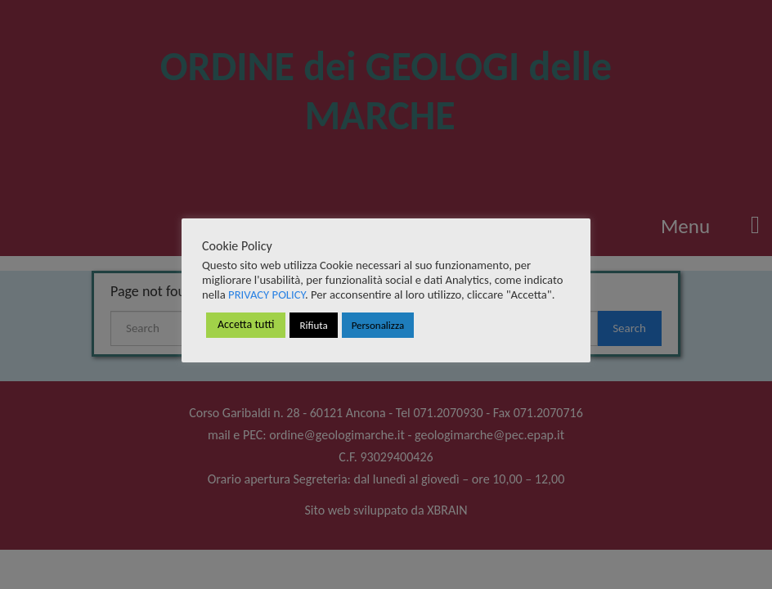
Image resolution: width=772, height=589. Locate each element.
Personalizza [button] (378, 325)
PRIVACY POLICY (266, 294)
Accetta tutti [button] (246, 324)
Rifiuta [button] (313, 325)
